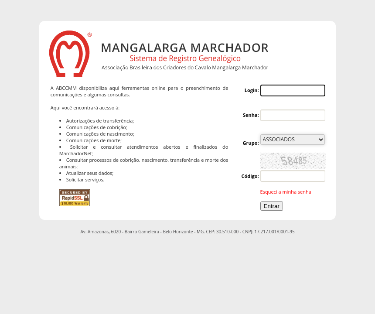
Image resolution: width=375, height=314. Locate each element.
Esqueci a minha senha (285, 191)
